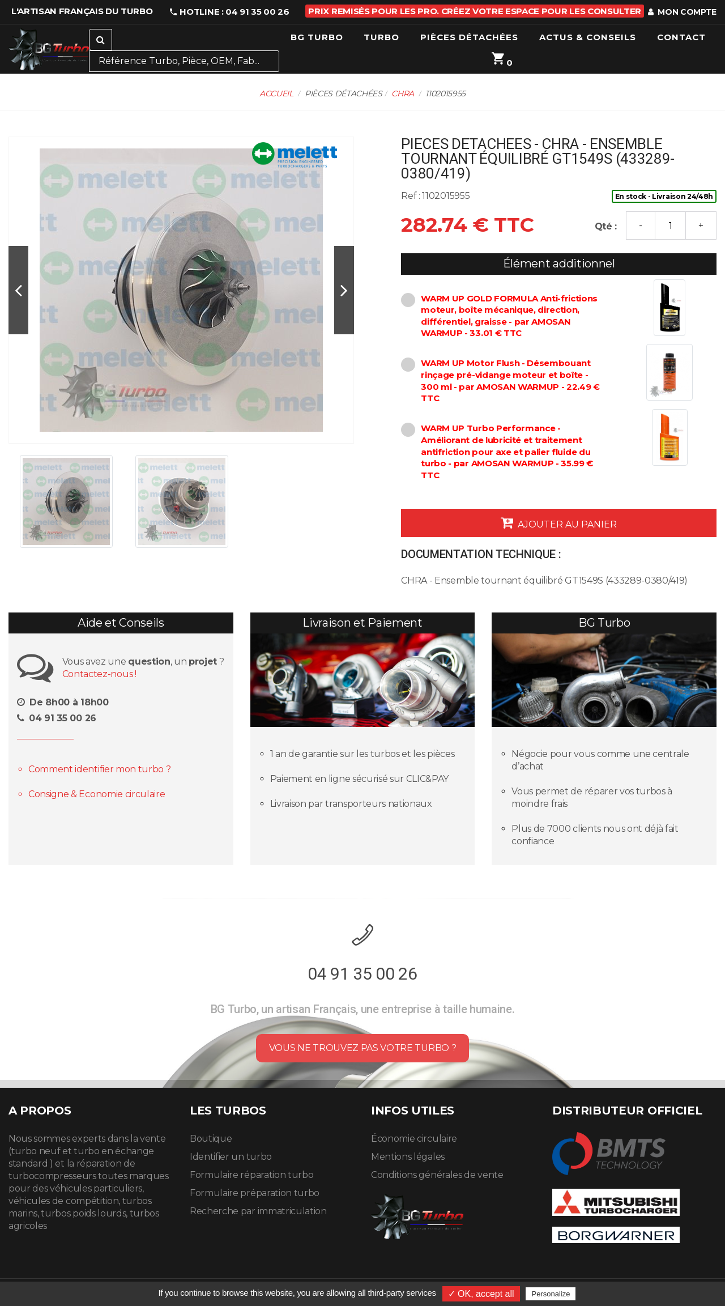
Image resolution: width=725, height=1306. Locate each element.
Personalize (550, 1294)
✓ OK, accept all (481, 1294)
